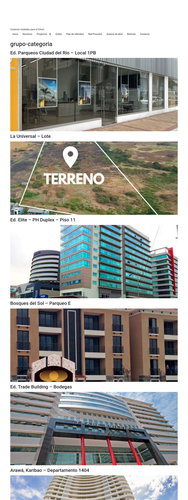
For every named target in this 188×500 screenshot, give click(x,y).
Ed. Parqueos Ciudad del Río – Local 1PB (53, 53)
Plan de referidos (75, 34)
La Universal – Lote (30, 136)
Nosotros (27, 34)
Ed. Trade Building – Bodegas (41, 387)
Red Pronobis (95, 34)
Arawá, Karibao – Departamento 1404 (49, 470)
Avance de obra (114, 34)
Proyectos (42, 34)
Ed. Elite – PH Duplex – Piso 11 (42, 220)
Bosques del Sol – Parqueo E (40, 303)
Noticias (131, 34)
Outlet (58, 34)
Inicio (15, 34)
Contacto (145, 34)
